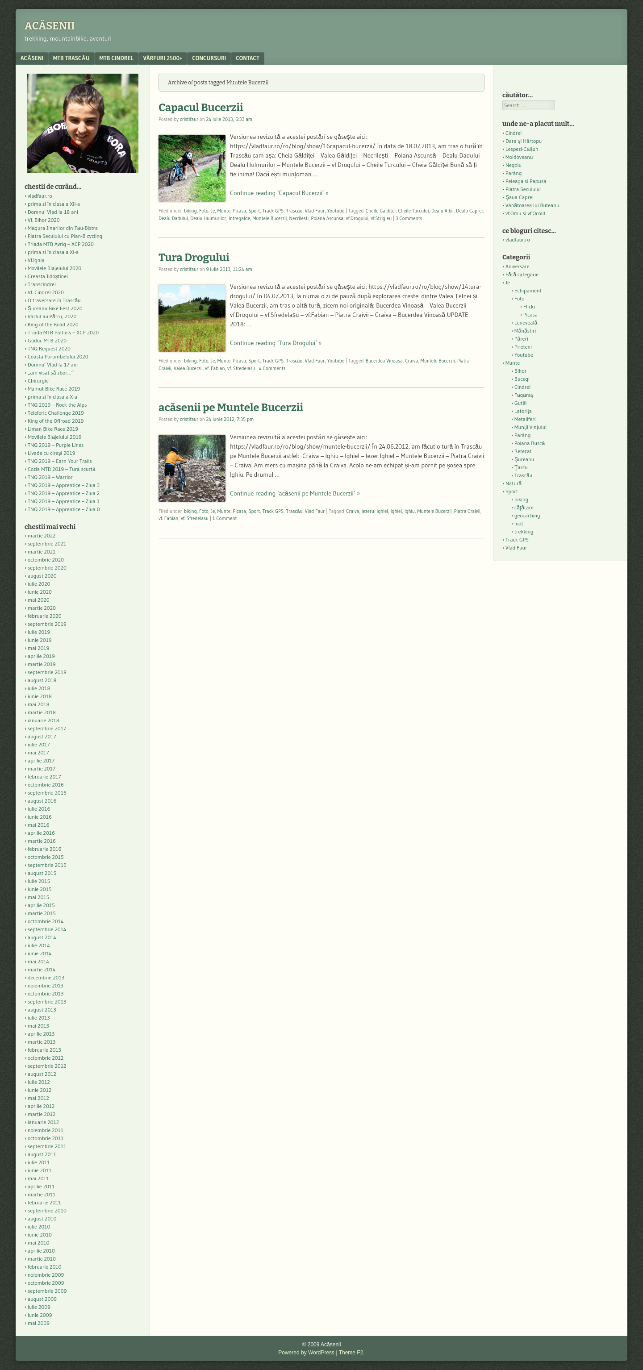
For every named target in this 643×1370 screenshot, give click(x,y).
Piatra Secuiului (523, 189)
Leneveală (525, 322)
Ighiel (396, 511)
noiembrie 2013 (45, 985)
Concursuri (209, 58)
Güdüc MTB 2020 (47, 340)
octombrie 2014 (46, 921)
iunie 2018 (40, 696)
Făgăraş (524, 394)
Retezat (523, 451)
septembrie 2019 (47, 623)
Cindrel (513, 132)
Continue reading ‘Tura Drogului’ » (276, 343)
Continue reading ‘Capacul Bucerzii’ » (279, 193)
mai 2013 (38, 1025)
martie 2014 (42, 969)
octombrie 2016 (46, 784)
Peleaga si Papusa (525, 181)
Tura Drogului (194, 257)
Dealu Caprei (469, 211)
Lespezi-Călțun (522, 149)
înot (518, 523)
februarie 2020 (45, 615)
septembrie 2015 (47, 865)
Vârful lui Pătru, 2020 (52, 316)
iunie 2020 (40, 591)
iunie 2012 (39, 1090)
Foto (204, 211)
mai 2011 (38, 1178)
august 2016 (42, 800)
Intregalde (239, 218)
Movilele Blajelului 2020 (54, 268)
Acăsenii (50, 26)
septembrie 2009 (47, 1290)
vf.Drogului (357, 218)
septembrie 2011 (47, 1146)
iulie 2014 (39, 945)
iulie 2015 (39, 881)
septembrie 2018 (47, 672)
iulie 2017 (39, 744)
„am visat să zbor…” (51, 372)
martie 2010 (42, 1258)
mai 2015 (38, 897)
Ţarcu (521, 467)
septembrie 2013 (47, 1001)
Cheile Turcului (413, 211)
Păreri (521, 338)
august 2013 (42, 1009)
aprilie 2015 (41, 905)
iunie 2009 (40, 1315)
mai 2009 (39, 1323)
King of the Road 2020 (53, 324)
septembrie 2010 (47, 1210)
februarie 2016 (45, 848)
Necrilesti (299, 218)
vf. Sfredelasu (241, 368)
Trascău (294, 211)
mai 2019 (38, 648)
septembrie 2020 (47, 567)
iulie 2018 (39, 688)
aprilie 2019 (41, 656)
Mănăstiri (525, 330)
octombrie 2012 (45, 1057)
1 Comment (225, 518)
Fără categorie (522, 274)
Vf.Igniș (36, 260)
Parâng (513, 173)
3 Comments (409, 218)
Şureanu (524, 459)
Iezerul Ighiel (375, 511)
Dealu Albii (442, 211)
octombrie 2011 (45, 1138)
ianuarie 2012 (43, 1122)
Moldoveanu (519, 157)
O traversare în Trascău (54, 300)
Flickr (529, 306)
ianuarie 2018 (43, 720)
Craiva (411, 361)
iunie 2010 (40, 1234)
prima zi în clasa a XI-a (53, 252)
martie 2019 (42, 664)
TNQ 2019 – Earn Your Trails (60, 461)
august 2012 (42, 1073)
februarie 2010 (45, 1266)
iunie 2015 (40, 889)
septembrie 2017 (47, 728)
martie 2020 (42, 607)
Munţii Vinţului (530, 427)
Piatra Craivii (467, 511)
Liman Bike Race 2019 (53, 428)
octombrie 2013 (45, 993)
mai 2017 (38, 752)
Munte (223, 211)
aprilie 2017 (41, 760)
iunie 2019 (40, 640)
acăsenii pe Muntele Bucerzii (231, 407)
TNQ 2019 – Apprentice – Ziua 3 (64, 485)
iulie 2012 (39, 1082)
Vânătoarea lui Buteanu (532, 205)
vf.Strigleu (381, 218)
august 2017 (42, 736)
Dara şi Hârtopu (523, 140)
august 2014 (42, 937)
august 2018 (42, 680)
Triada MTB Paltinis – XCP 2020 (63, 332)
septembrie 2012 (47, 1065)
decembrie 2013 (46, 977)
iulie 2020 (39, 583)
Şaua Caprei (519, 197)
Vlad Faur (315, 211)
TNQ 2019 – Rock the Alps (57, 404)
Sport (254, 211)
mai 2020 (39, 599)
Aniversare (517, 266)
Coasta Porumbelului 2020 (58, 356)
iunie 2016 (40, 816)
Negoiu (513, 165)
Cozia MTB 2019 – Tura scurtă (62, 469)
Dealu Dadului (173, 218)
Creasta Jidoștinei (48, 276)
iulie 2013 (39, 1017)
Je (213, 211)
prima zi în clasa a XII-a (54, 203)
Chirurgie (38, 380)
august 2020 (42, 575)
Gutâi (520, 403)
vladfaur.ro (40, 195)
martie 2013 (41, 1041)
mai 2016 (39, 824)
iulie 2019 (39, 632)
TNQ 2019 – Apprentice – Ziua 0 (64, 509)
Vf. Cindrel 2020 (46, 292)
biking (190, 211)
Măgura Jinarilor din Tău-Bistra (63, 228)
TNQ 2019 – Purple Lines (56, 444)
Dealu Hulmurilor (208, 218)
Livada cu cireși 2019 (51, 453)
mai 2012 (38, 1098)
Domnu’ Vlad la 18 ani (53, 211)
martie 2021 (41, 551)
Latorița (523, 411)
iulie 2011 (39, 1162)
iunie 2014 (39, 953)
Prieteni (523, 346)
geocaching (527, 515)
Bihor (520, 370)
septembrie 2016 (47, 792)
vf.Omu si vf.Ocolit (525, 213)
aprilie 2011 (41, 1186)
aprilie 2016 (41, 832)
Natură (513, 483)
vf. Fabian (215, 368)
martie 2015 (42, 913)
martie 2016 (42, 840)
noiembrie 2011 (45, 1130)
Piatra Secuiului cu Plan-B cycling (65, 236)
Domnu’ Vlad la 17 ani (53, 364)
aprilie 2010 (41, 1250)
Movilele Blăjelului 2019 (55, 436)
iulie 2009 (39, 1306)
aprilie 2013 (41, 1033)
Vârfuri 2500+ (162, 58)
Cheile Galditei (381, 211)
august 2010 (42, 1218)
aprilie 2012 (41, 1106)
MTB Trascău (71, 58)
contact (247, 58)
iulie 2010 (39, 1226)
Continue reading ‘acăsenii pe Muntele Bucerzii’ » (295, 493)
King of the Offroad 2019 (56, 420)
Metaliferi (524, 419)
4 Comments (272, 368)
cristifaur (189, 119)
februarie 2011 (44, 1202)
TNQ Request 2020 (49, 348)
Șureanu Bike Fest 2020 (55, 308)
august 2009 (42, 1298)
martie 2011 (41, 1194)
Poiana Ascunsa (327, 218)
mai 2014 (38, 961)
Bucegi (522, 378)
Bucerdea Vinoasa (384, 361)
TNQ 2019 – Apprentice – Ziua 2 (64, 493)
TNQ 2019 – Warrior (50, 477)
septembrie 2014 (47, 929)
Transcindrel (42, 284)
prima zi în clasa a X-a (52, 396)
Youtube (335, 211)
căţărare (524, 507)
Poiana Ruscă (529, 443)
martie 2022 (41, 535)
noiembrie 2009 (46, 1274)
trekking (524, 531)
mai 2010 (39, 1242)
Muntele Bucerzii (270, 218)
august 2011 (42, 1154)
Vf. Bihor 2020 (44, 220)
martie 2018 (42, 712)
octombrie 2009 (46, 1282)
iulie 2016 (39, 808)
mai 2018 (39, 704)
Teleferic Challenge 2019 (56, 412)
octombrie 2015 (46, 857)
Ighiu (410, 511)
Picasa (239, 211)
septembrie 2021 (47, 543)
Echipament (528, 290)
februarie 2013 (44, 1049)
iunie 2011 (39, 1170)
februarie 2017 (44, 776)
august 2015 (42, 873)
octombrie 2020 (46, 559)
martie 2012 (41, 1114)
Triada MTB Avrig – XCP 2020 (61, 244)
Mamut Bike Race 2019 (54, 388)
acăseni (32, 58)
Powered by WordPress (306, 1352)
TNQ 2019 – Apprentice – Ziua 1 (64, 501)
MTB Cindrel (117, 58)
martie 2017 (41, 768)
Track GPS (273, 211)
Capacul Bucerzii (201, 107)
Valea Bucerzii (188, 368)
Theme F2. (352, 1352)
